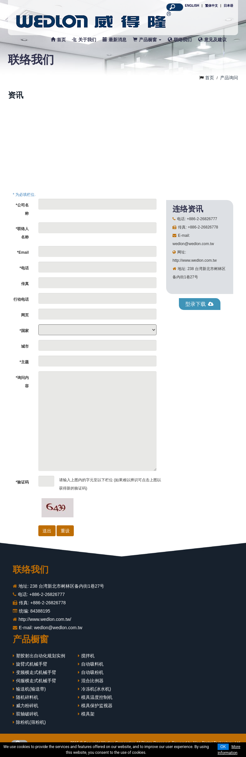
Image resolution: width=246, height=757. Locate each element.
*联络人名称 (22, 236)
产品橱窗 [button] (147, 39)
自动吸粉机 (92, 675)
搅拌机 (88, 658)
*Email (23, 255)
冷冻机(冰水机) (96, 692)
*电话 (24, 271)
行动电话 (21, 302)
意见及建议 (212, 39)
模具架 (88, 717)
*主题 (24, 365)
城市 (25, 349)
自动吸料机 (92, 667)
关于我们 (84, 39)
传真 (25, 287)
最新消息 (115, 39)
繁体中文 (211, 5)
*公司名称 (22, 212)
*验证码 (22, 485)
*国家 (24, 334)
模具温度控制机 (96, 700)
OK (223, 747)
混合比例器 (92, 683)
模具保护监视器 (96, 708)
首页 (58, 39)
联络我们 (180, 39)
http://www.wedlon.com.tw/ (45, 622)
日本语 (228, 5)
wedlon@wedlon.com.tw (58, 630)
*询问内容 (22, 385)
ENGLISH (192, 5)
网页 (25, 318)
